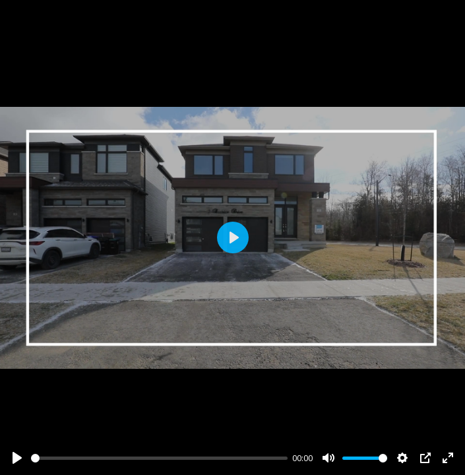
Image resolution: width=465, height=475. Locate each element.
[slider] (159, 458)
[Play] (17, 457)
